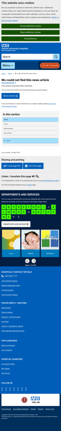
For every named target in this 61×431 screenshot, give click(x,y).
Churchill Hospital (7, 290)
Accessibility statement (21, 409)
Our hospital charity (8, 364)
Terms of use (49, 409)
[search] (56, 57)
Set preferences (30, 38)
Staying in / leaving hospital (10, 317)
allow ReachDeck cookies (50, 180)
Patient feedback (7, 312)
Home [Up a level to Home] (8, 141)
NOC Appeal (5, 369)
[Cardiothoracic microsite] (50, 243)
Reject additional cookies (30, 32)
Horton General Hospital (9, 295)
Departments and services (14, 224)
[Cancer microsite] (11, 243)
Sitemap (40, 409)
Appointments (6, 308)
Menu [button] (6, 65)
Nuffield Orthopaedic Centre (10, 285)
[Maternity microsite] (30, 243)
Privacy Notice (6, 409)
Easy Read (5, 322)
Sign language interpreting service (12, 331)
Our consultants (6, 350)
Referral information (8, 345)
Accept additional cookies (30, 26)
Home (3, 74)
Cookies (33, 409)
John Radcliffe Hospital (9, 281)
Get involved (5, 373)
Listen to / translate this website (12, 326)
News (10, 73)
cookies (29, 185)
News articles (9, 96)
